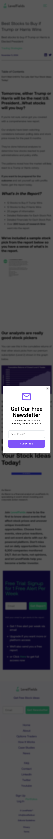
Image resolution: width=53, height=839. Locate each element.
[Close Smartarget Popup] (47, 388)
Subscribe (26, 443)
